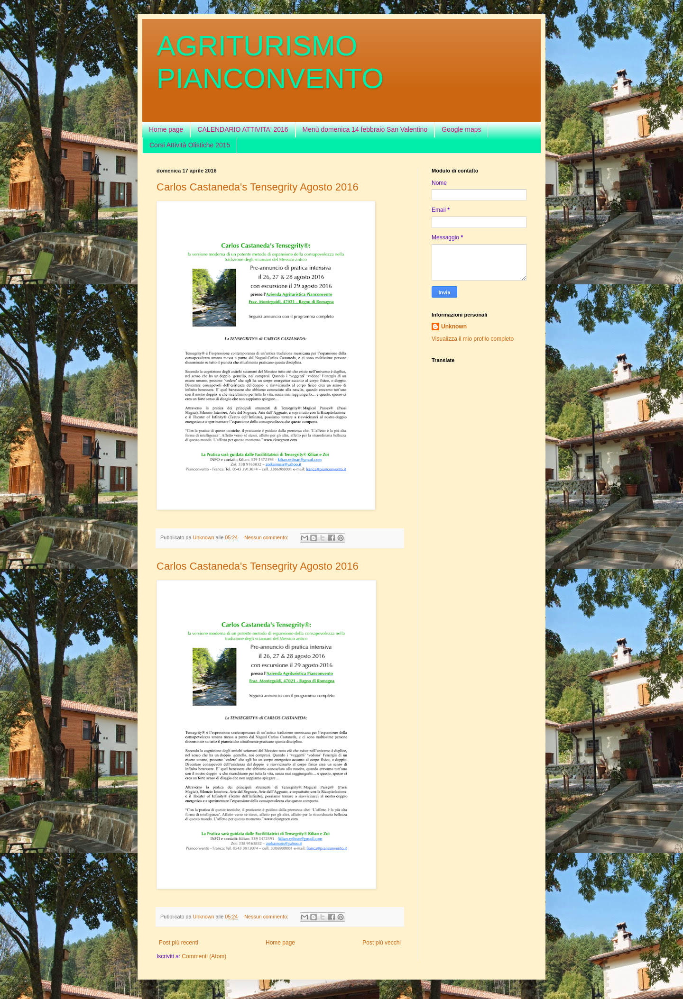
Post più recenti (178, 942)
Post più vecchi (381, 942)
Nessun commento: (267, 537)
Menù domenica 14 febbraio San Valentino (365, 129)
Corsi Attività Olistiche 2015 (189, 145)
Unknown (454, 326)
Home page (166, 129)
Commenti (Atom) (204, 956)
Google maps (461, 129)
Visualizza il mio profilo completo (473, 339)
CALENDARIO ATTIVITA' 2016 (242, 129)
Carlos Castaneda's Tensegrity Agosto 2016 (258, 187)
